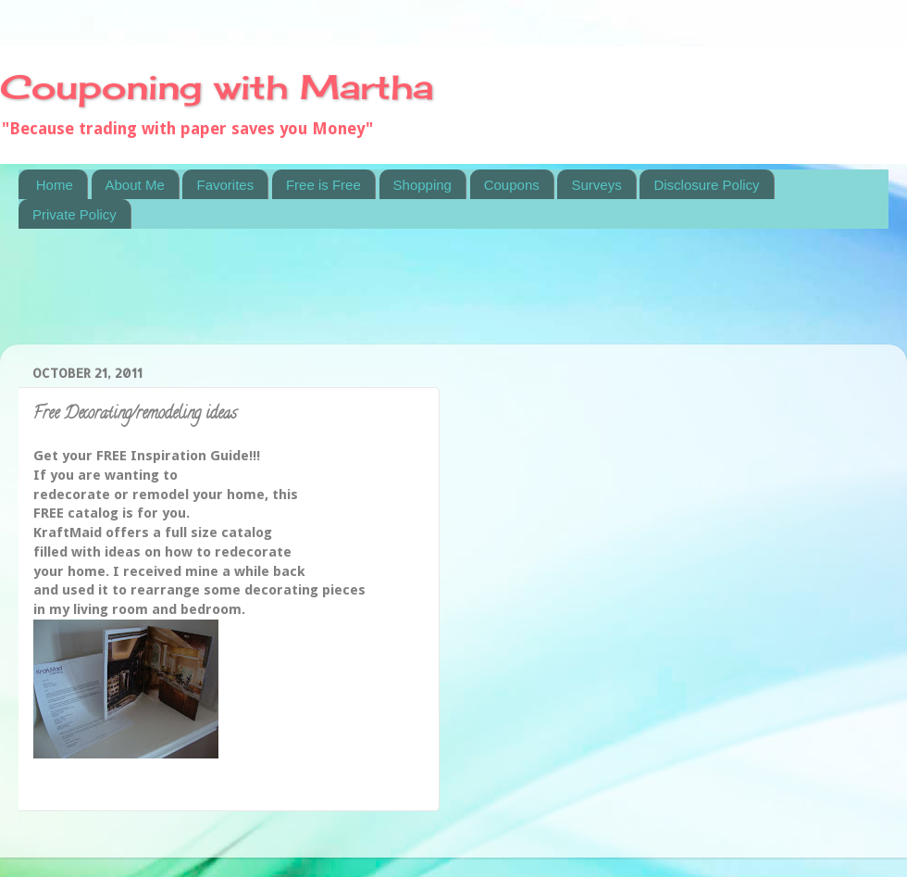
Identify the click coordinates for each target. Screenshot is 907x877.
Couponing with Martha (216, 87)
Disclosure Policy (706, 185)
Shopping (422, 185)
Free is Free (323, 185)
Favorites (225, 185)
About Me (135, 185)
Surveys (596, 185)
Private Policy (74, 214)
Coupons (512, 185)
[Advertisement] (355, 298)
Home (54, 185)
